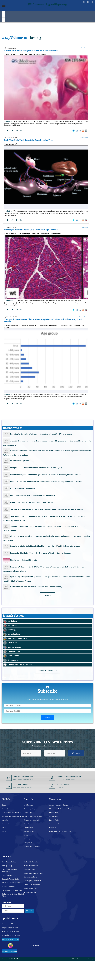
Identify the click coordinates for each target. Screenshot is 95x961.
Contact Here (23, 945)
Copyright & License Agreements (9, 870)
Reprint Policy (54, 820)
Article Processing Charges (59, 805)
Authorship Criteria (31, 862)
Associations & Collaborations (60, 831)
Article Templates (30, 892)
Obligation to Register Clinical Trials (13, 895)
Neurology (27, 835)
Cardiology (28, 812)
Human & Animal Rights (10, 879)
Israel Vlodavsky (23, 233)
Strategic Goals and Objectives (13, 816)
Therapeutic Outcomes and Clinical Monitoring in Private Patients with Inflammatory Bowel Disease (43, 321)
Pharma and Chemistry (32, 846)
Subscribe (76, 753)
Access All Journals (47, 671)
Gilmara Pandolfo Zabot (28, 325)
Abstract (8, 121)
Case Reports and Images (33, 816)
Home (4, 805)
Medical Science (29, 831)
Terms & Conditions (9, 875)
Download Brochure (10, 939)
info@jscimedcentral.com (23, 776)
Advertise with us (55, 824)
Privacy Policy (7, 866)
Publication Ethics (8, 886)
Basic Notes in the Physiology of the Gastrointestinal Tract (28, 140)
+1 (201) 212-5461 (63, 784)
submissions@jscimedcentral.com (69, 776)
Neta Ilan (35, 233)
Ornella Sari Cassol (65, 325)
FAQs (4, 831)
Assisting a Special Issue (10, 931)
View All (47, 595)
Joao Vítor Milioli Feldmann (47, 325)
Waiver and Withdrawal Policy (60, 809)
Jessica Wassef (10, 54)
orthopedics (28, 843)
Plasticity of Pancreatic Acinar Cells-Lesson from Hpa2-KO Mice (31, 230)
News (4, 827)
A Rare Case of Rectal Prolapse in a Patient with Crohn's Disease (30, 51)
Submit (29, 911)
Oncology (27, 839)
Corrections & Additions (32, 884)
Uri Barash (44, 233)
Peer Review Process (31, 866)
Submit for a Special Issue (11, 935)
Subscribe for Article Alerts (11, 812)
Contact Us (6, 824)
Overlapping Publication (32, 881)
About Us (5, 809)
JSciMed (16, 959)
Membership (53, 816)
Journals (5, 820)
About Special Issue (9, 924)
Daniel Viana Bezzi (11, 325)
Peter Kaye (22, 54)
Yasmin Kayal (55, 233)
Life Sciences (28, 827)
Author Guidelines (30, 888)
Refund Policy (54, 812)
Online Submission (9, 951)
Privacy (90, 959)
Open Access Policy (9, 862)
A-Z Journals (28, 805)
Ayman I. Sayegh (10, 144)
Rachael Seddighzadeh (37, 54)
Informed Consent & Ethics (11, 883)
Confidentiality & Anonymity (12, 890)
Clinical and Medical (31, 820)
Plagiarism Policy (30, 869)
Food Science (28, 824)
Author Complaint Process (33, 873)
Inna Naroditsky (10, 233)
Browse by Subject (30, 809)
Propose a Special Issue (10, 928)
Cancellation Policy (31, 877)
